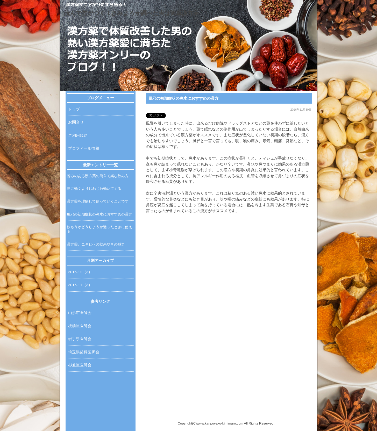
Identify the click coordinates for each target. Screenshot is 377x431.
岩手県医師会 (79, 338)
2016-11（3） (80, 285)
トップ (74, 109)
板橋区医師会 (79, 326)
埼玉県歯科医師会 (83, 352)
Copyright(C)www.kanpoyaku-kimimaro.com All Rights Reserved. (226, 423)
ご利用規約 (78, 135)
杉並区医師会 (79, 365)
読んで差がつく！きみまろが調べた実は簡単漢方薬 (131, 13)
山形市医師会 (79, 312)
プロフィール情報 (83, 148)
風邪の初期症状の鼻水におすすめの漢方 (183, 98)
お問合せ (76, 122)
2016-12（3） (80, 272)
